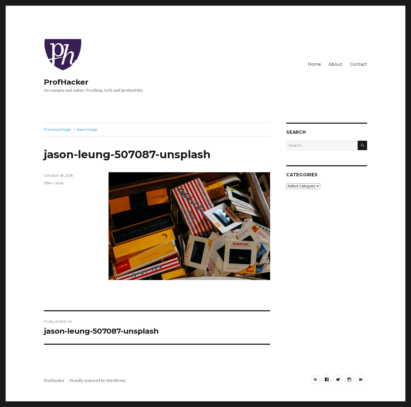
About (335, 64)
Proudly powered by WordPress (97, 380)
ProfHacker (66, 82)
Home (314, 64)
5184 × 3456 (53, 183)
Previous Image (57, 129)
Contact (358, 64)
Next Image (87, 129)
